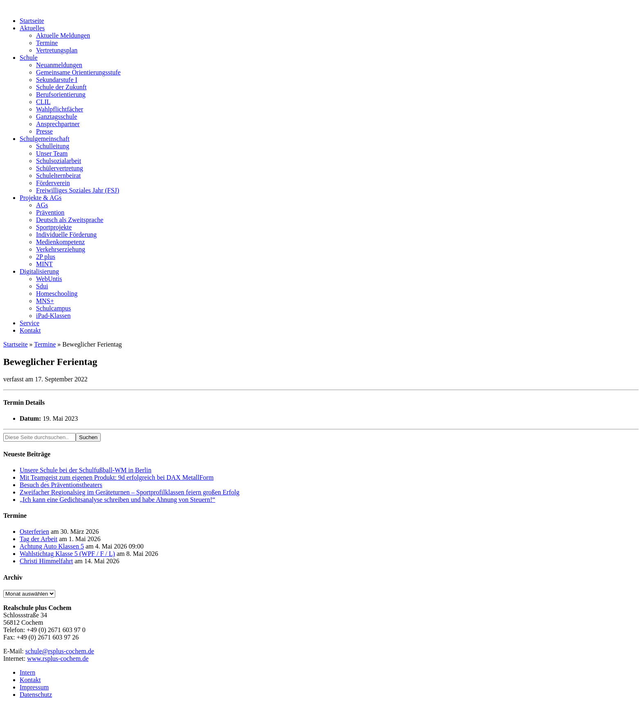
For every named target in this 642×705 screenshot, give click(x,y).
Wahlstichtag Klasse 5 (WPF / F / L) (67, 553)
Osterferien (34, 531)
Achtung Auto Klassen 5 (52, 546)
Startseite (15, 344)
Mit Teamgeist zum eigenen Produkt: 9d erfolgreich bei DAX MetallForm (117, 477)
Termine (45, 344)
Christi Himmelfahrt (46, 561)
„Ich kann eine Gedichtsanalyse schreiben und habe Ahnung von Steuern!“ (117, 499)
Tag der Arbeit (38, 538)
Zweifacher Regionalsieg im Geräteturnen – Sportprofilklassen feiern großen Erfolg (130, 492)
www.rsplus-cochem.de (57, 658)
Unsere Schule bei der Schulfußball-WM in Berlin (85, 470)
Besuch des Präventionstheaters (61, 484)
